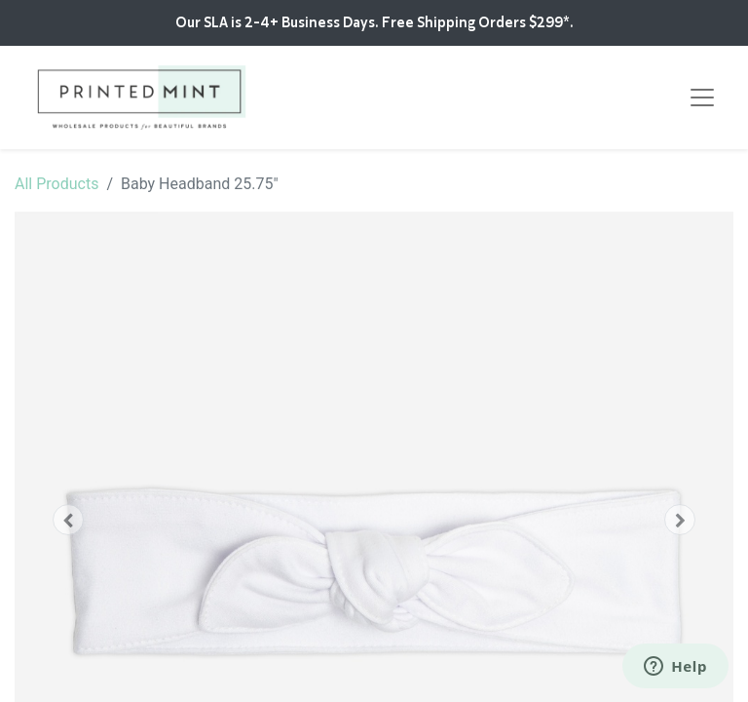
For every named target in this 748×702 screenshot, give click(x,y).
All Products (56, 184)
